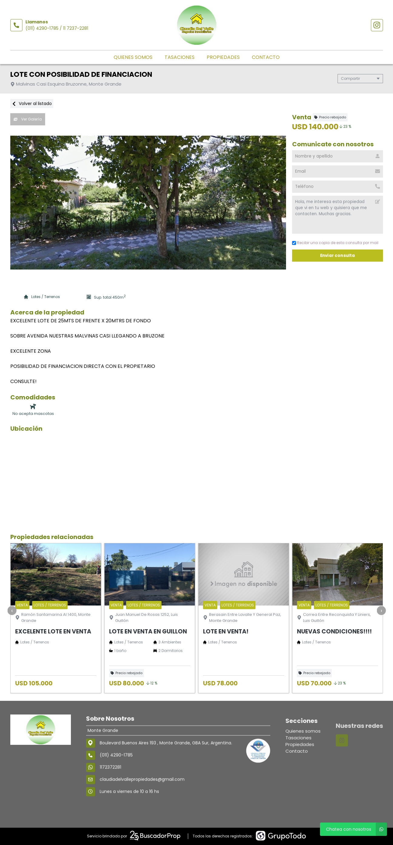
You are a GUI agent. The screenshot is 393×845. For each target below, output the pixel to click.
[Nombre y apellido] (337, 156)
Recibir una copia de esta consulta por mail (335, 242)
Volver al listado (32, 103)
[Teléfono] (337, 187)
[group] (148, 203)
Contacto (266, 57)
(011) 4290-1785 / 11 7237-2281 (56, 28)
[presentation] (11, 610)
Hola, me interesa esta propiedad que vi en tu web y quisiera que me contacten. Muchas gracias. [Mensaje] (337, 215)
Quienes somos (133, 57)
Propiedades (223, 57)
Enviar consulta (337, 255)
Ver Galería (28, 119)
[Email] (337, 171)
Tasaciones (180, 57)
